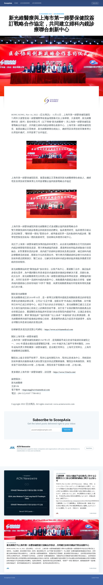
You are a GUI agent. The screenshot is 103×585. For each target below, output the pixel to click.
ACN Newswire (25, 3)
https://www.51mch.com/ (64, 372)
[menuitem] (16, 3)
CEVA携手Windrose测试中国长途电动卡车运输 (27, 500)
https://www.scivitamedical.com (59, 329)
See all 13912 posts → (26, 509)
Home (16, 3)
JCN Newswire (36, 3)
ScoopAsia (8, 3)
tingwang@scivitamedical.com (36, 389)
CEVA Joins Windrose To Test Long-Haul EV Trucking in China (26, 493)
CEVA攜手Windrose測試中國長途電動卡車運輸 (27, 486)
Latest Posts (95, 577)
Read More (89, 448)
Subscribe (95, 3)
